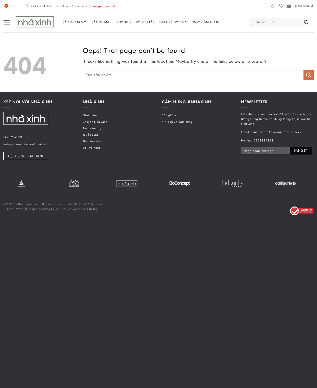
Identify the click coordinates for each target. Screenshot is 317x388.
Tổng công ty (92, 128)
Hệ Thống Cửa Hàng (26, 156)
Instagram (10, 144)
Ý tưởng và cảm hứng (177, 121)
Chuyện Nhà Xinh (95, 121)
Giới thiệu (62, 6)
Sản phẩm (102, 22)
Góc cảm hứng (206, 22)
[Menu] (6, 22)
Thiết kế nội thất (173, 22)
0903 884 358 (40, 6)
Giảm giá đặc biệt (102, 6)
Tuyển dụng (91, 134)
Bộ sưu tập (145, 22)
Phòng (124, 22)
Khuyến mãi (79, 6)
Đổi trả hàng (92, 147)
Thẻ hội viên (91, 141)
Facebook (41, 144)
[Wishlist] (281, 6)
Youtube (26, 144)
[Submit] (306, 22)
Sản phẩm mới (75, 22)
